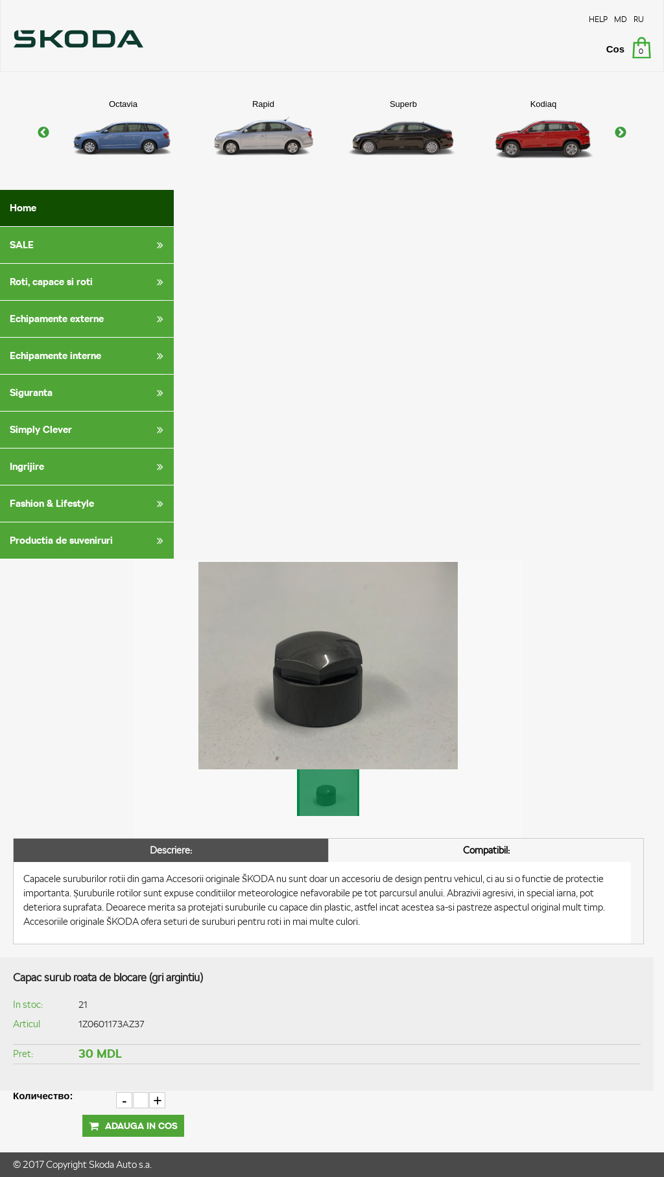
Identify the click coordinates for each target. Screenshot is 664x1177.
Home (23, 207)
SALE (89, 245)
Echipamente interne (89, 356)
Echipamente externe (89, 319)
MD (620, 19)
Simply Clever (89, 430)
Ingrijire (89, 467)
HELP (598, 19)
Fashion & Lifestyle (89, 503)
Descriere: (171, 850)
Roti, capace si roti (89, 282)
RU (639, 19)
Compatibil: (486, 850)
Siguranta (89, 393)
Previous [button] (43, 132)
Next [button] (620, 132)
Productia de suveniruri (89, 540)
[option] (123, 133)
